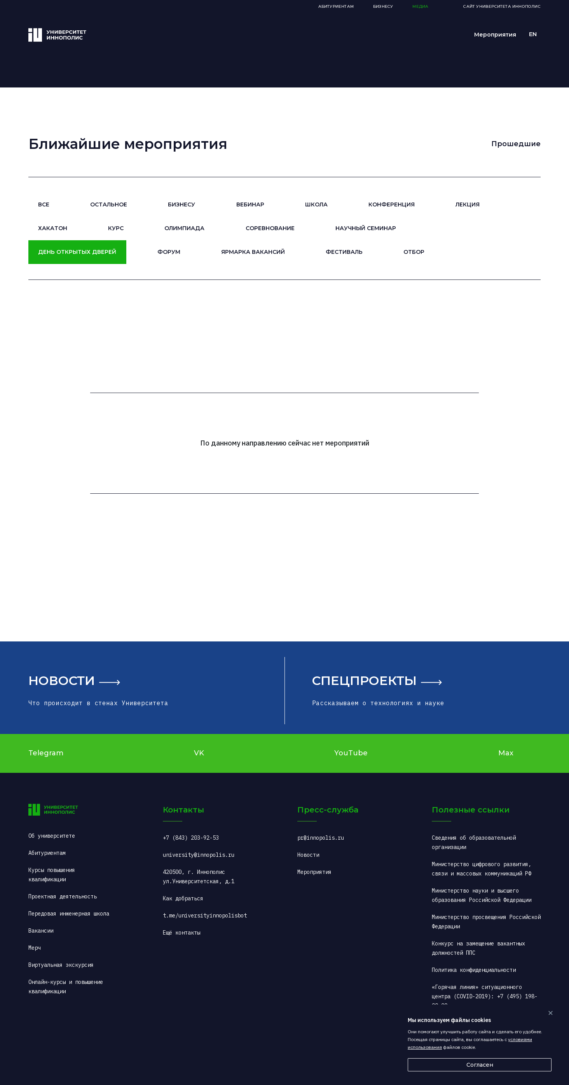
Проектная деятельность (62, 896)
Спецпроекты (364, 680)
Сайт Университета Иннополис (501, 6)
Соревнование (270, 228)
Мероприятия (495, 34)
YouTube (351, 753)
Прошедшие (516, 144)
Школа (316, 204)
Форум (168, 251)
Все (43, 204)
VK (199, 753)
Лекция (468, 204)
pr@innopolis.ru (320, 837)
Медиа (420, 6)
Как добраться (183, 898)
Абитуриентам (336, 6)
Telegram (45, 753)
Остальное (108, 204)
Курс (116, 228)
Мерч (34, 947)
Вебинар (250, 204)
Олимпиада (184, 228)
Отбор (413, 251)
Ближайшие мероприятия (127, 143)
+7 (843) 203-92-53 (191, 837)
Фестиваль (344, 251)
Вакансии (40, 930)
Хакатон (52, 228)
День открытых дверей (77, 251)
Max (505, 753)
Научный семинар (365, 228)
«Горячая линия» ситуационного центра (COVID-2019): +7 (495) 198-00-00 (485, 996)
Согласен (479, 1064)
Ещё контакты (181, 932)
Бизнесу (181, 204)
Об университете (51, 835)
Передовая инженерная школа (68, 913)
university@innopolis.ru (198, 854)
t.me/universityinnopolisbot (205, 915)
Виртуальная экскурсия (61, 964)
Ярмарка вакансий (253, 251)
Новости (61, 680)
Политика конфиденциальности (474, 969)
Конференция (391, 204)
